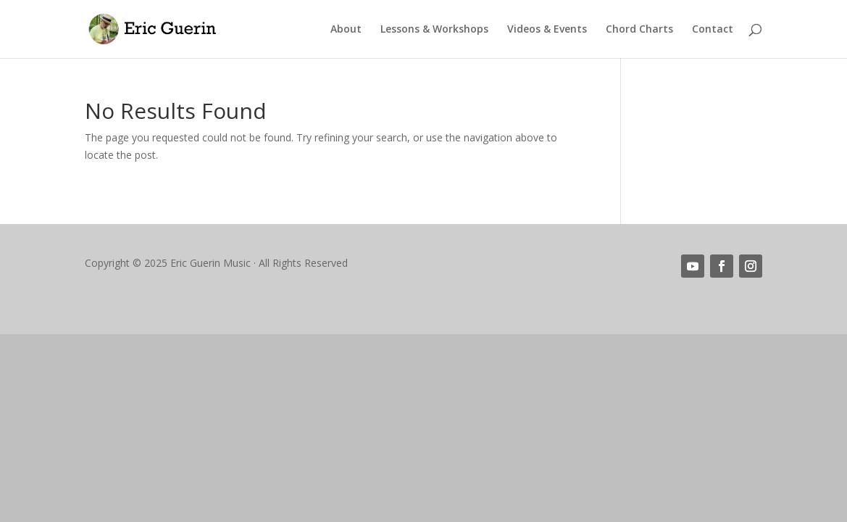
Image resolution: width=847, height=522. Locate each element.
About (346, 30)
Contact (712, 30)
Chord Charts (639, 30)
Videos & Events (547, 30)
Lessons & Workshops (434, 30)
